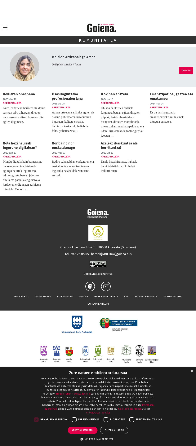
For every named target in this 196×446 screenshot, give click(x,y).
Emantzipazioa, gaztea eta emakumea (171, 96)
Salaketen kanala (146, 296)
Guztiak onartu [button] (82, 430)
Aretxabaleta (12, 103)
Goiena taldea (173, 296)
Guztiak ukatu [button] (114, 430)
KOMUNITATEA (98, 40)
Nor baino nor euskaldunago (63, 145)
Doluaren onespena (19, 94)
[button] (98, 439)
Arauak (83, 296)
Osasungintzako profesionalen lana (67, 96)
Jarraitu (186, 70)
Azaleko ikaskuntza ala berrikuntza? (119, 145)
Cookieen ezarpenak (129, 408)
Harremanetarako (106, 296)
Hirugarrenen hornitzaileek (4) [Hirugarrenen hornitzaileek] (73, 393)
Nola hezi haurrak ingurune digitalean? (20, 145)
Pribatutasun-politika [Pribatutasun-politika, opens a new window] (98, 412)
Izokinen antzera (114, 94)
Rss (126, 296)
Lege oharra (43, 296)
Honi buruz (21, 296)
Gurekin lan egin (98, 303)
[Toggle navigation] (5, 27)
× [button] (191, 371)
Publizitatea (65, 296)
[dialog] (98, 406)
